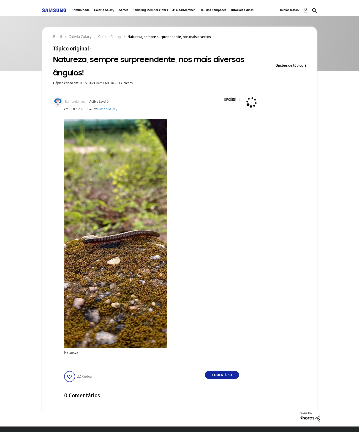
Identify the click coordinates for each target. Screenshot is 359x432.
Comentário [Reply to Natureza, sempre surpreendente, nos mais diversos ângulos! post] (222, 375)
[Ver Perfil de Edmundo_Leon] (76, 102)
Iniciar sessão (289, 10)
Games (123, 10)
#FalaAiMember (183, 10)
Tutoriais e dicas (242, 10)
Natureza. (71, 352)
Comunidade (81, 10)
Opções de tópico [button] (289, 65)
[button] (231, 100)
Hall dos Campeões (213, 10)
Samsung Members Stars (150, 10)
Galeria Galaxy (104, 10)
